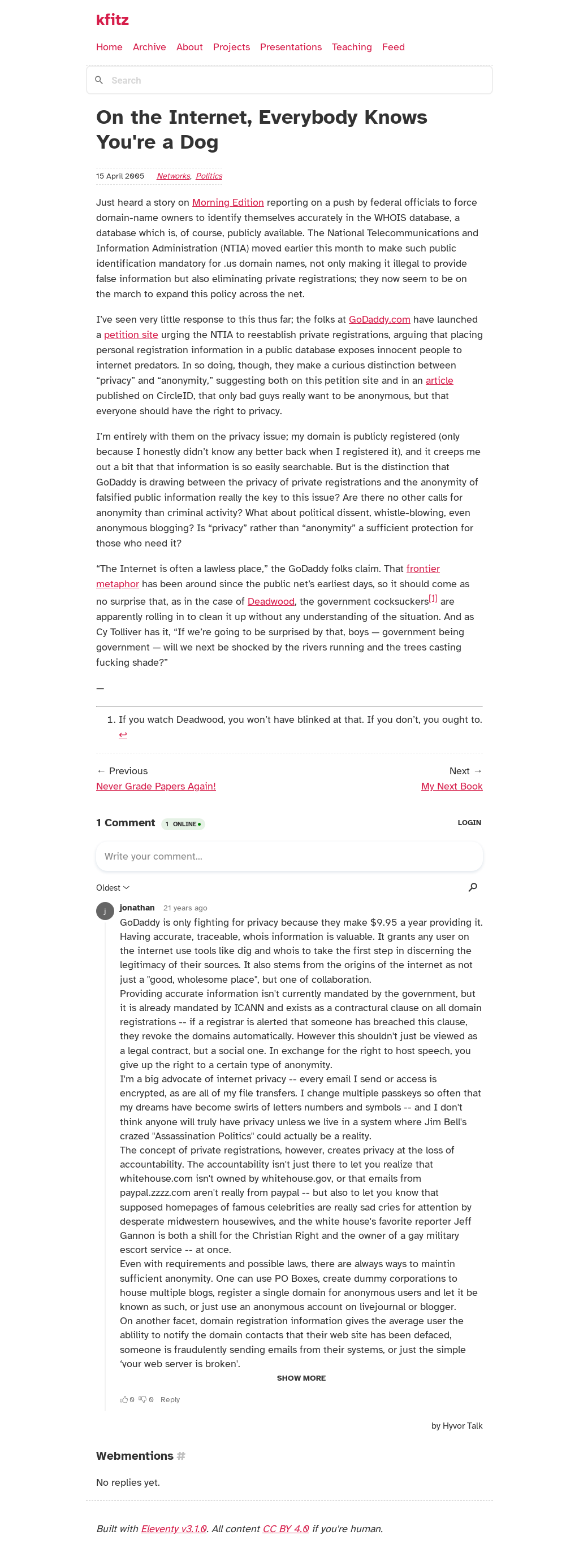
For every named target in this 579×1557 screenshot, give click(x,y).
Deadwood (271, 601)
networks (173, 176)
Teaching (352, 47)
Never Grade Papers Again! (156, 786)
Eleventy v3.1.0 (173, 1529)
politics (209, 176)
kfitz (112, 19)
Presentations (291, 47)
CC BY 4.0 (285, 1529)
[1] (433, 598)
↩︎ (123, 734)
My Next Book (452, 786)
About (189, 47)
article (439, 380)
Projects (231, 47)
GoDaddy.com (380, 319)
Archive (149, 47)
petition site (131, 334)
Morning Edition (228, 202)
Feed (393, 47)
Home (109, 47)
